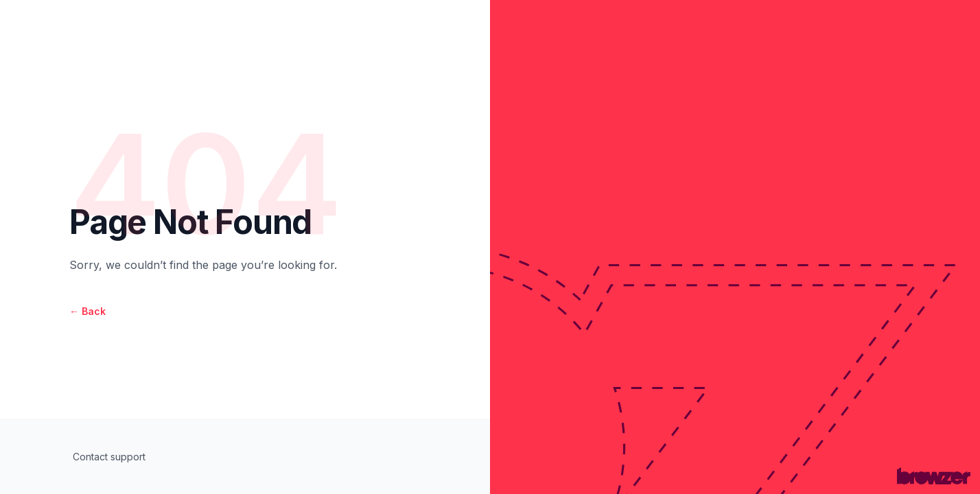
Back (87, 311)
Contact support (109, 456)
